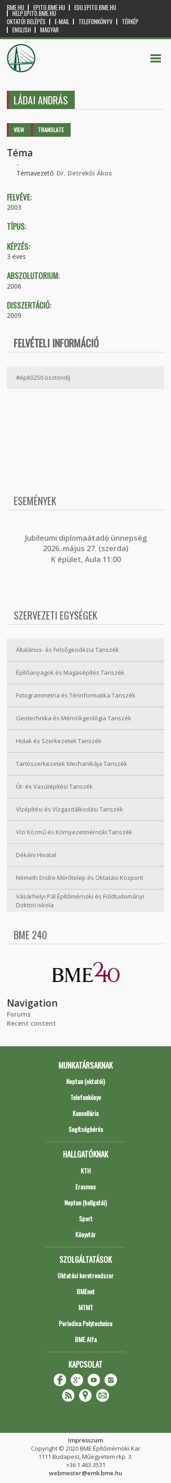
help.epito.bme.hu (34, 13)
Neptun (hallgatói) (85, 1202)
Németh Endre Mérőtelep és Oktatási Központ (79, 877)
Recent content (31, 1023)
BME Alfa (86, 1339)
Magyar (49, 30)
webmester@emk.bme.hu (85, 1473)
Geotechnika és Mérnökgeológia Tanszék (73, 718)
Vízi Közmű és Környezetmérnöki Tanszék (74, 832)
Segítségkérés (85, 1129)
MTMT (85, 1307)
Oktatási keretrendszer (85, 1275)
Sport (86, 1218)
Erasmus (85, 1186)
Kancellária (85, 1113)
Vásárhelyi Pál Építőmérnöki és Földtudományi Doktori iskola (80, 900)
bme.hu (15, 7)
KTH (86, 1170)
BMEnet (86, 1291)
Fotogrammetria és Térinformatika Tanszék (75, 695)
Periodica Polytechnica (85, 1323)
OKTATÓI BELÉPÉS (26, 22)
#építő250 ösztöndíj (43, 377)
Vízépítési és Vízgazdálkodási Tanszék (69, 809)
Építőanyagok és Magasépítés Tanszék (70, 672)
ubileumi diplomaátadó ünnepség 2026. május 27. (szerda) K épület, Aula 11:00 (87, 548)
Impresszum (85, 1440)
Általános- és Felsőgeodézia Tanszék (67, 650)
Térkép (130, 22)
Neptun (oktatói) (85, 1081)
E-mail (62, 22)
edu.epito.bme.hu (95, 7)
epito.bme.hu (49, 7)
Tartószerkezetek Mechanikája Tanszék (71, 764)
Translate (51, 130)
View (19, 130)
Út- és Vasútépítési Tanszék (54, 786)
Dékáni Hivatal (36, 855)
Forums (19, 1014)
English (21, 30)
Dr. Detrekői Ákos (84, 173)
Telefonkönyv (95, 22)
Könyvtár (85, 1234)
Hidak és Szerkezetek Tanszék (59, 741)
